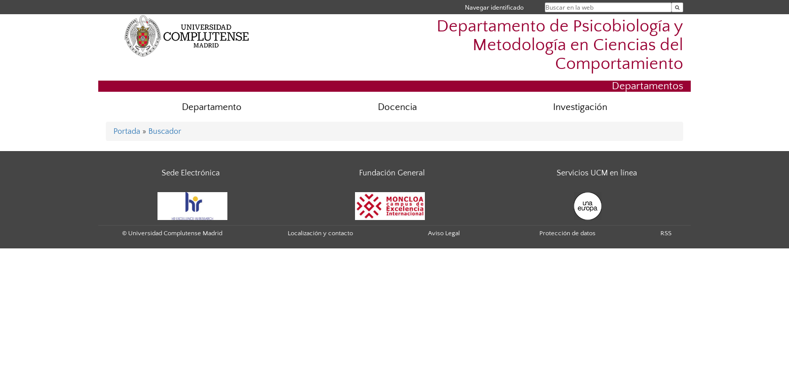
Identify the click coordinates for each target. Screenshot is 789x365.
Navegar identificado (494, 7)
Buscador (164, 131)
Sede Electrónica (191, 172)
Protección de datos (567, 233)
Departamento (212, 107)
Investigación (580, 107)
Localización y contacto (320, 233)
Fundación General (392, 172)
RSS (666, 233)
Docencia (397, 107)
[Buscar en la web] (677, 7)
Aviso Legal (444, 233)
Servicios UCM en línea (597, 172)
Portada (126, 131)
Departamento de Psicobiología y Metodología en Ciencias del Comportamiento (560, 45)
